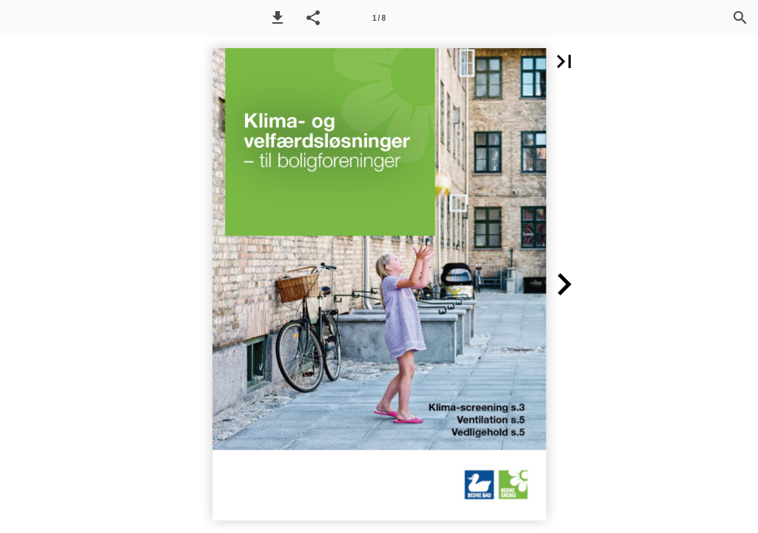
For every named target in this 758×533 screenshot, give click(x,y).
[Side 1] (379, 18)
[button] (277, 18)
